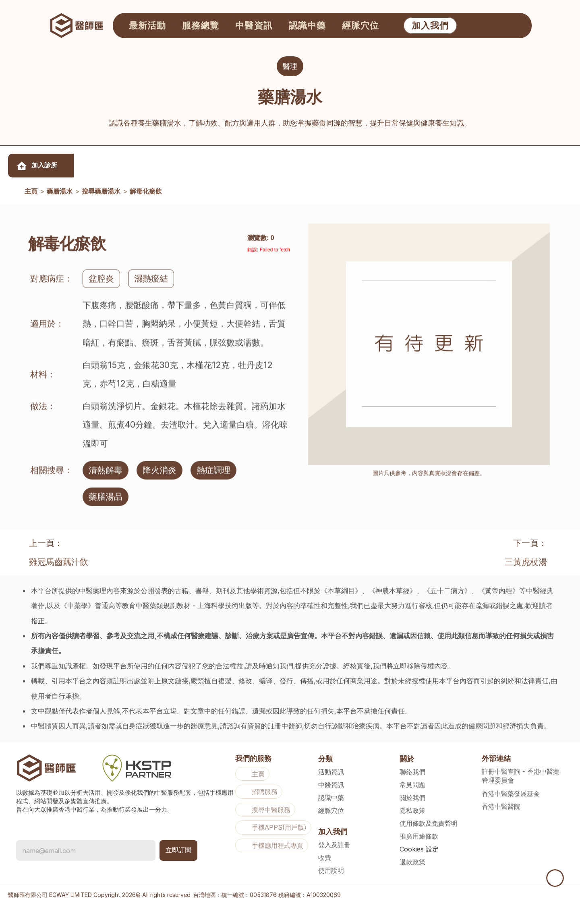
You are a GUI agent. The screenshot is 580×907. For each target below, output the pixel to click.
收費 (324, 857)
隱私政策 (412, 810)
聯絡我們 (412, 772)
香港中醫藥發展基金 (511, 794)
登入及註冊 (334, 845)
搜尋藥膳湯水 (101, 192)
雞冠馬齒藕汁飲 (58, 562)
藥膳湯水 (59, 192)
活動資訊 (331, 772)
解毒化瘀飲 (146, 192)
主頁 (31, 192)
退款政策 (412, 862)
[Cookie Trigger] (419, 849)
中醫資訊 (331, 785)
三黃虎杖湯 (526, 562)
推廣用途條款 (419, 836)
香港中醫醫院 (501, 806)
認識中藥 (331, 798)
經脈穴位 (331, 810)
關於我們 (412, 798)
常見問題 (412, 785)
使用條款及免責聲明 (429, 823)
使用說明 (331, 870)
